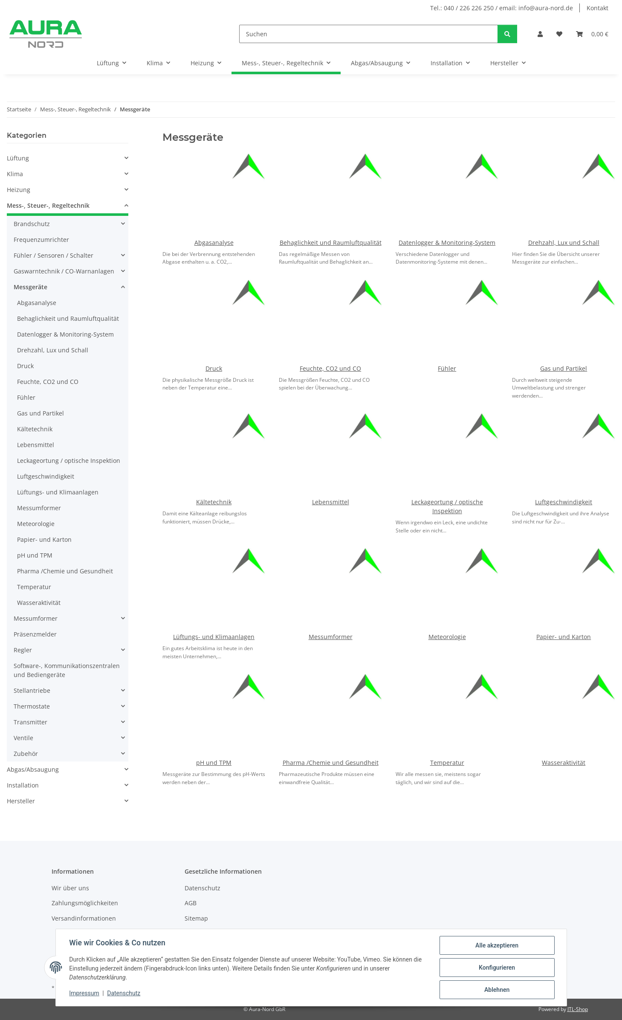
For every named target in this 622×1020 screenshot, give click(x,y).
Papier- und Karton (563, 637)
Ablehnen (496, 989)
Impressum (84, 993)
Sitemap (196, 918)
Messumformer (331, 637)
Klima (15, 174)
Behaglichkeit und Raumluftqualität (331, 242)
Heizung (18, 190)
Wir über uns (70, 888)
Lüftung (18, 158)
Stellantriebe (32, 690)
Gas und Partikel (563, 368)
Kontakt (597, 8)
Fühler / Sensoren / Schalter (53, 255)
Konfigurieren (497, 967)
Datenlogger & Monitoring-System (447, 242)
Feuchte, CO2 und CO (330, 368)
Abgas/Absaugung (33, 769)
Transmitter (30, 722)
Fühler (447, 368)
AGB (191, 903)
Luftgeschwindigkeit (563, 502)
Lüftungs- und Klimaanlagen (214, 637)
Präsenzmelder (35, 634)
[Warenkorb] (592, 34)
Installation (23, 785)
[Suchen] (368, 34)
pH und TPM (213, 762)
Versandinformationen (84, 918)
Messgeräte (30, 287)
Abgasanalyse (214, 242)
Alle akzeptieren (496, 945)
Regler (23, 650)
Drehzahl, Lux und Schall (563, 242)
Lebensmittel (330, 502)
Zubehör (26, 754)
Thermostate (32, 706)
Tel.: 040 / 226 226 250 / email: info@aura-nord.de (501, 8)
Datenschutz (123, 993)
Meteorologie (447, 637)
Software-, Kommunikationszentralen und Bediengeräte (67, 670)
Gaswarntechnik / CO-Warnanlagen (64, 271)
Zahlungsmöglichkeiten (85, 903)
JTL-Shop (577, 1009)
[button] (540, 34)
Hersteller (21, 801)
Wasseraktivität (563, 762)
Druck (213, 368)
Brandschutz (32, 224)
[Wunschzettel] (559, 34)
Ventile (23, 738)
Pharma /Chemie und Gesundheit (331, 762)
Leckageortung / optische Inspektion (68, 460)
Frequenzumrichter (41, 239)
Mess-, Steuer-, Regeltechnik (48, 205)
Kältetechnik (213, 502)
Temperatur (447, 762)
